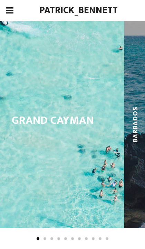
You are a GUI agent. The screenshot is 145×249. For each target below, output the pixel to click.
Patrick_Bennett (78, 10)
